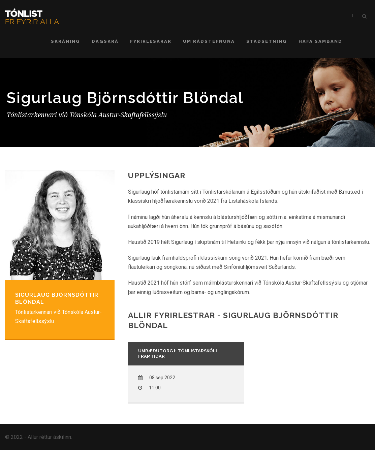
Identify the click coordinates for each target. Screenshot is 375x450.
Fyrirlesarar (150, 41)
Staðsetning (266, 41)
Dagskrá (105, 41)
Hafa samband (320, 41)
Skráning (65, 41)
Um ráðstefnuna (209, 41)
